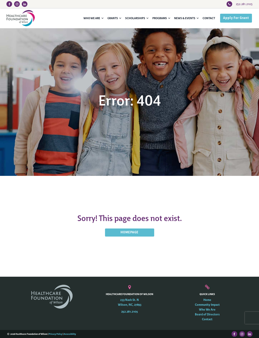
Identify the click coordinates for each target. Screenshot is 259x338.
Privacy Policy (55, 334)
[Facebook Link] (9, 4)
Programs (159, 18)
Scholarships (135, 18)
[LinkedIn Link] (24, 4)
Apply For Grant (236, 18)
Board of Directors (207, 314)
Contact (209, 18)
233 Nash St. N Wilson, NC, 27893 (129, 302)
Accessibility (70, 334)
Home (207, 300)
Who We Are (91, 18)
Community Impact (207, 305)
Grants (112, 18)
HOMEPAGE (129, 232)
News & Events (184, 18)
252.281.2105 (129, 312)
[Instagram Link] (17, 4)
